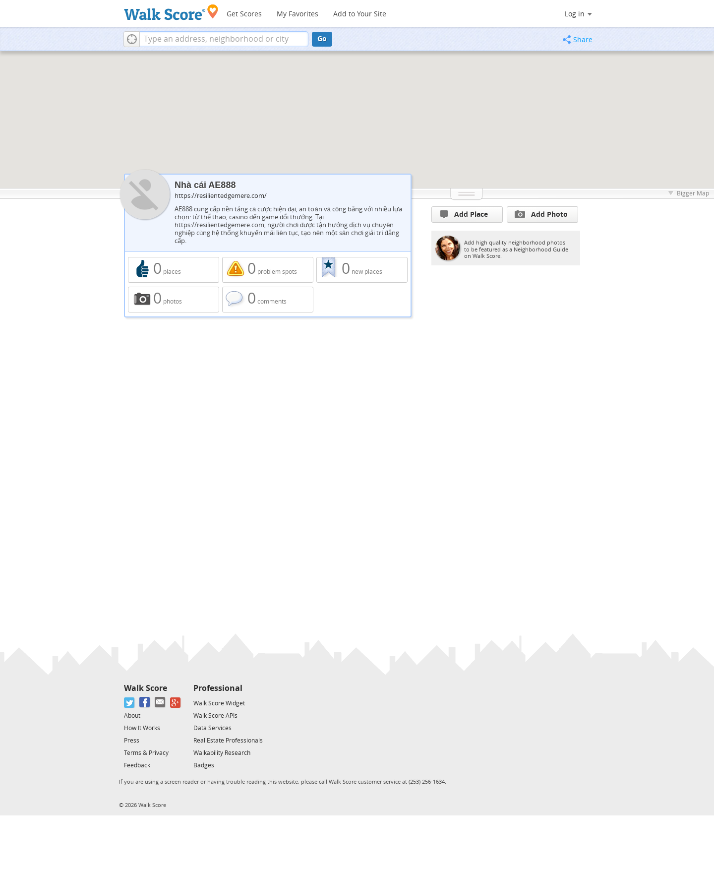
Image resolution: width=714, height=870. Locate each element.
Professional (217, 688)
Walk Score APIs (215, 715)
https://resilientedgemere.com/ (221, 195)
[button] (131, 39)
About (132, 715)
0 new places (362, 269)
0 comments (268, 299)
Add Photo (541, 214)
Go (322, 39)
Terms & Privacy (146, 752)
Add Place (464, 214)
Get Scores (244, 14)
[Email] (160, 702)
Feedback (137, 765)
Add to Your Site (359, 14)
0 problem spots (268, 269)
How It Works (142, 728)
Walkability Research (221, 752)
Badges (203, 765)
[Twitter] (129, 702)
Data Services (212, 728)
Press (131, 740)
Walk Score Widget (219, 703)
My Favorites (297, 14)
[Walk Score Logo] (171, 12)
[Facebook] (145, 702)
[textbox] (223, 39)
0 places (173, 269)
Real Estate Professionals (228, 740)
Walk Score (145, 688)
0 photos (173, 299)
